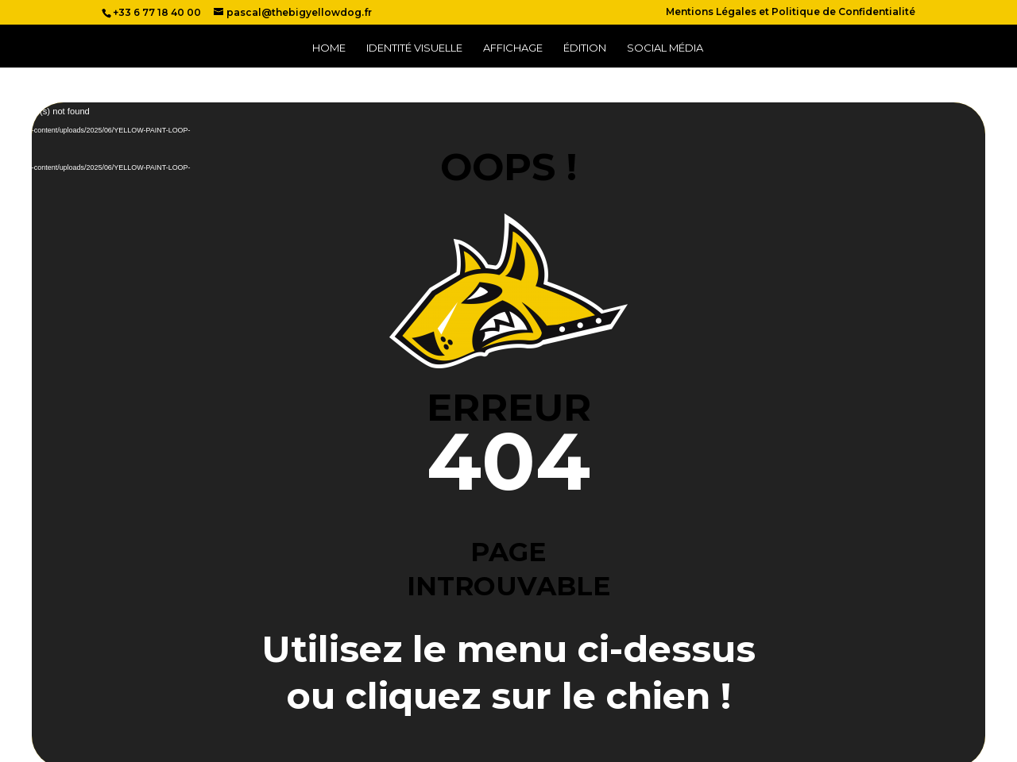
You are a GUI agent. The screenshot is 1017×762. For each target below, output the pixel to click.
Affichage (513, 48)
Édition (584, 48)
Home (329, 48)
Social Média (665, 48)
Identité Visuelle (414, 48)
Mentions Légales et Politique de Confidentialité (790, 12)
